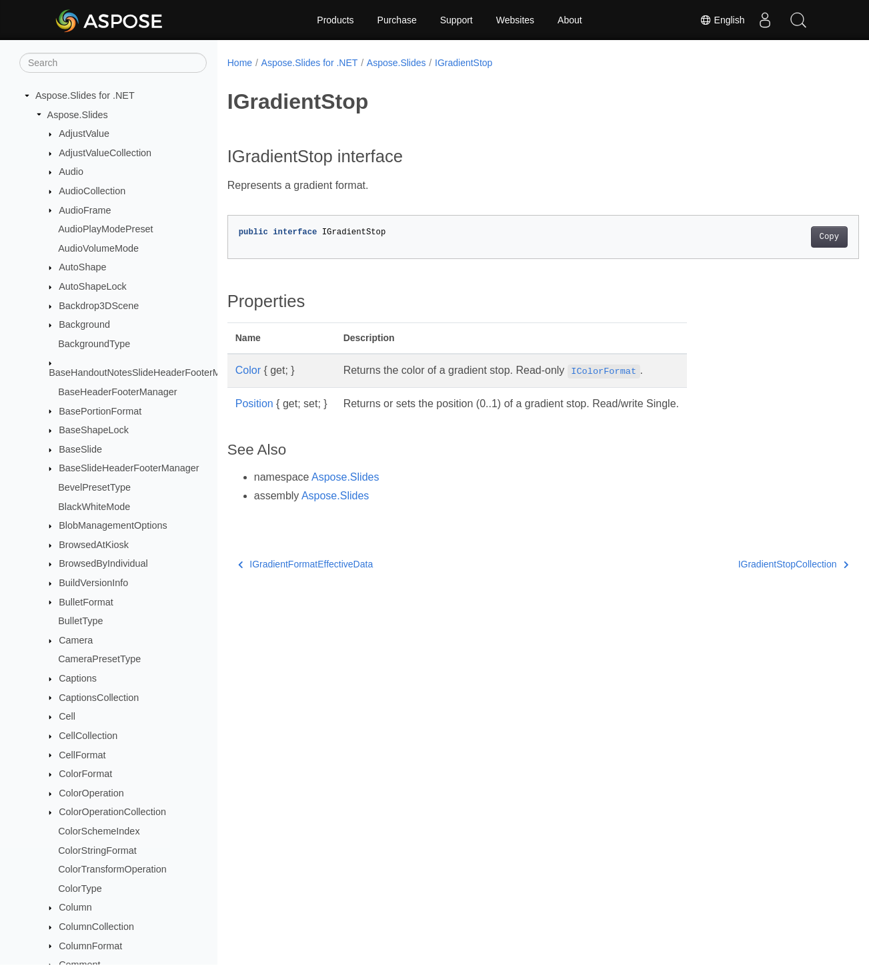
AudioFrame (85, 210)
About (570, 20)
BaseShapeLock (94, 430)
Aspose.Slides (77, 114)
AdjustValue (84, 133)
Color (248, 370)
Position (254, 403)
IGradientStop (463, 62)
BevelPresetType (94, 487)
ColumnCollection (96, 926)
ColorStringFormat (97, 850)
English (722, 20)
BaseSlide (80, 449)
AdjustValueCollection (105, 153)
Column (75, 907)
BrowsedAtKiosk (94, 544)
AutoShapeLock (93, 286)
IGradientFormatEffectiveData (305, 564)
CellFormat (82, 755)
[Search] (113, 63)
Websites (515, 20)
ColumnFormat (90, 946)
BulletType (80, 621)
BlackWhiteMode (94, 506)
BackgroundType (94, 343)
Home (239, 62)
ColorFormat (85, 773)
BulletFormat (86, 602)
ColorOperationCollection (112, 811)
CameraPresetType (99, 659)
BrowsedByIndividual (103, 563)
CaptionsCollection (99, 697)
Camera (76, 640)
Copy (785, 237)
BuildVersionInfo (93, 582)
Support (456, 20)
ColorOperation (91, 793)
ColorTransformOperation (112, 869)
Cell (67, 716)
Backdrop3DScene (99, 305)
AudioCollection (92, 191)
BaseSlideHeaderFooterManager (129, 468)
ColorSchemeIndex (98, 831)
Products (335, 20)
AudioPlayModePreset (105, 229)
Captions (78, 678)
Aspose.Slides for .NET (85, 95)
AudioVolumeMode (98, 248)
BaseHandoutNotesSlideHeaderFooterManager (149, 372)
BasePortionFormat (100, 411)
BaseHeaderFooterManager (117, 392)
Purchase (397, 20)
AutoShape (82, 267)
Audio (71, 171)
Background (84, 324)
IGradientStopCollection (749, 564)
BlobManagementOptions (113, 525)
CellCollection (88, 735)
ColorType (80, 888)
